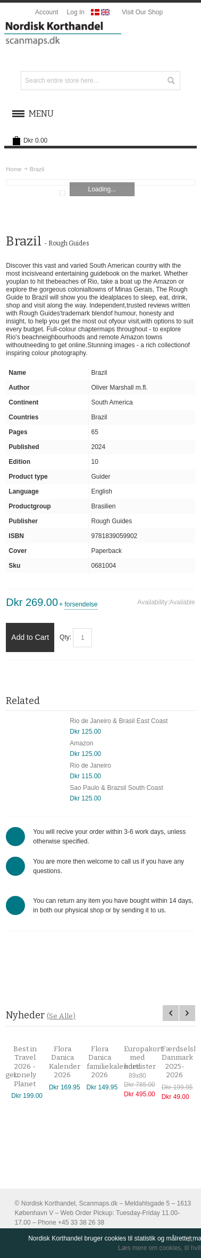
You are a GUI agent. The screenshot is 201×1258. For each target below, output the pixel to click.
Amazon (81, 743)
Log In (76, 12)
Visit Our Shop (142, 12)
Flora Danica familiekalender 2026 (117, 1062)
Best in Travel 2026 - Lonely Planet (28, 1066)
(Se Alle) (61, 1016)
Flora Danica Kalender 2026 (68, 1062)
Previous (171, 1013)
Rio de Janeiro (90, 765)
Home (13, 169)
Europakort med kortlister (147, 1058)
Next (187, 1013)
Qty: (65, 637)
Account (46, 12)
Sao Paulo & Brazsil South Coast (116, 787)
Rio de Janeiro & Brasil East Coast (119, 721)
